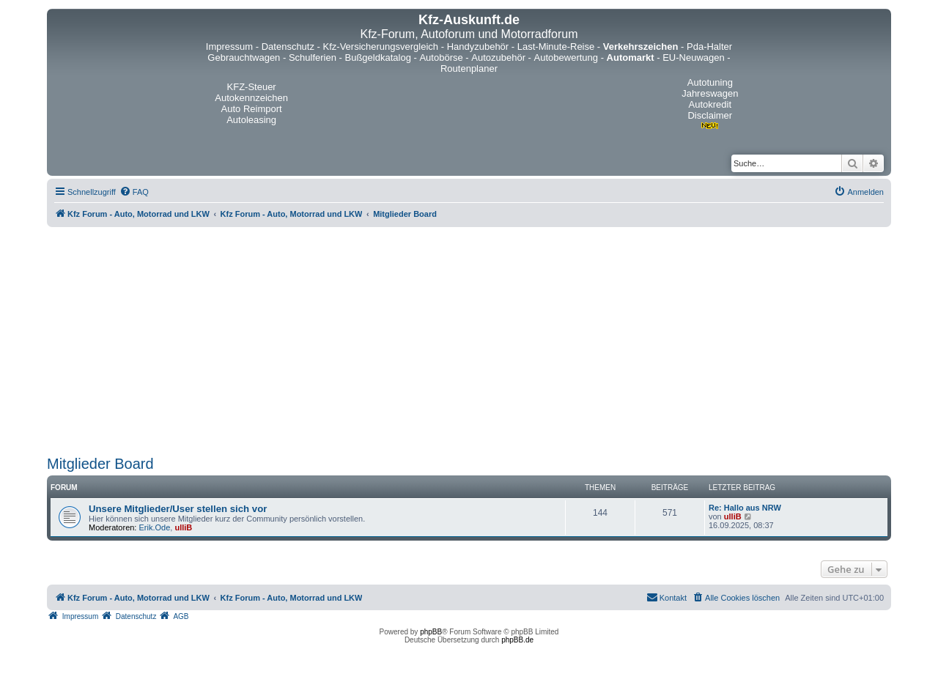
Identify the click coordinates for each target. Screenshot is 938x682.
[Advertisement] (469, 341)
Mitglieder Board (100, 464)
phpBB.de (517, 640)
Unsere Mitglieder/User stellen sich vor (178, 508)
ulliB (183, 527)
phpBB (431, 632)
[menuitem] (134, 192)
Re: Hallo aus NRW (745, 507)
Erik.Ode (155, 527)
